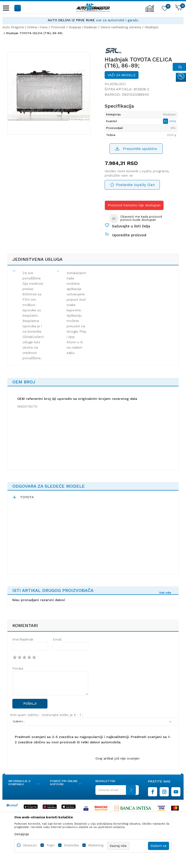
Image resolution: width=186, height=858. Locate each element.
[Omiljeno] (164, 9)
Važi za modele (122, 75)
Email (57, 639)
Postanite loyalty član (135, 185)
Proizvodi (58, 27)
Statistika (71, 845)
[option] (93, 20)
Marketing (95, 845)
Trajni (50, 845)
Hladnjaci (151, 27)
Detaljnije (21, 834)
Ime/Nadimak (22, 639)
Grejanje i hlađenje (83, 27)
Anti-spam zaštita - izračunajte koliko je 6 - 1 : (46, 715)
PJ (166, 121)
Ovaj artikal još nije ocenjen (117, 758)
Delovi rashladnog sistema (121, 27)
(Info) (172, 121)
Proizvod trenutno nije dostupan (134, 205)
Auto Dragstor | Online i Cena (24, 27)
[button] (18, 8)
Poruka (17, 668)
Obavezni (30, 845)
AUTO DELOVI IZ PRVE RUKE (71, 20)
